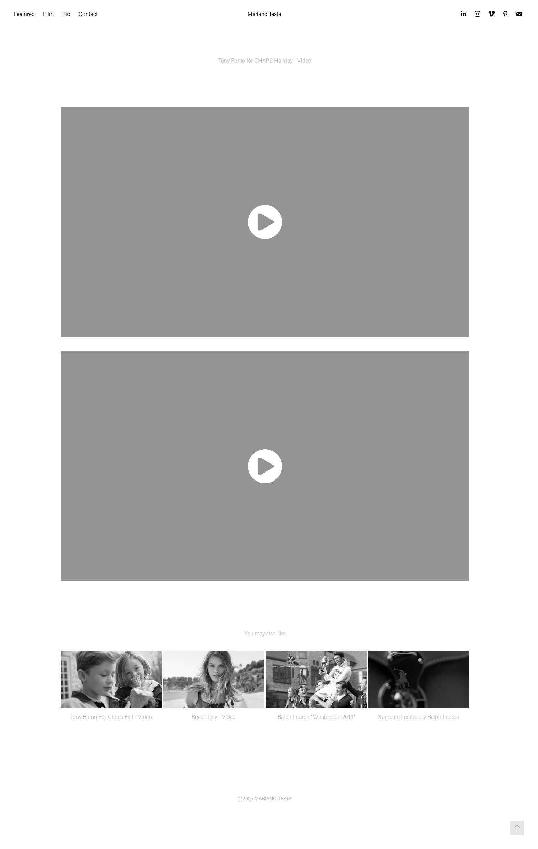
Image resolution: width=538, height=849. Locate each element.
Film (48, 13)
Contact (88, 13)
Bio (66, 13)
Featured (24, 13)
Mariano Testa (264, 13)
